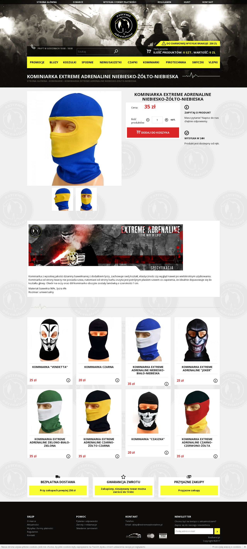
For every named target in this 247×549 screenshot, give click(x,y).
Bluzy (54, 62)
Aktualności (33, 524)
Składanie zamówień (86, 528)
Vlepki (213, 62)
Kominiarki (151, 62)
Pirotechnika (176, 62)
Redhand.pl (214, 537)
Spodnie (87, 62)
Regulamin (164, 2)
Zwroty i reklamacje (86, 524)
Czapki (132, 62)
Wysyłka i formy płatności (119, 2)
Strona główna (47, 2)
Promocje (37, 62)
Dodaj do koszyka (153, 132)
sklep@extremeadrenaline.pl (147, 524)
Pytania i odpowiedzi (87, 521)
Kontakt (207, 2)
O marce (78, 2)
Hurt (187, 2)
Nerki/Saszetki (111, 62)
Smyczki (198, 62)
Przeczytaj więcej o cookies (226, 546)
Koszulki (69, 62)
